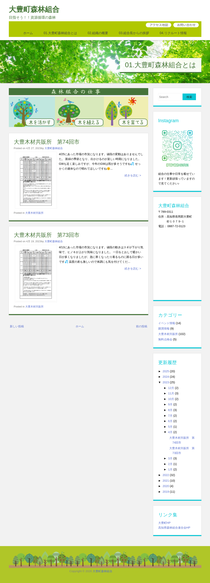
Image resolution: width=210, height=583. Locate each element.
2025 (166, 371)
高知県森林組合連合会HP (174, 527)
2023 (166, 382)
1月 (170, 469)
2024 (166, 376)
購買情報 (163, 328)
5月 (170, 426)
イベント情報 (166, 323)
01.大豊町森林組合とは (60, 33)
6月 (170, 421)
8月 (170, 410)
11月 (171, 393)
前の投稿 (141, 326)
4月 (170, 432)
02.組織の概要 (98, 33)
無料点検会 (165, 339)
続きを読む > (133, 175)
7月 (170, 415)
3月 (170, 458)
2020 (166, 486)
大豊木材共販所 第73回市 (46, 235)
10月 (171, 399)
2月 (170, 464)
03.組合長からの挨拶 (134, 33)
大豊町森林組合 (34, 9)
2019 (166, 491)
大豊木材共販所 (34, 212)
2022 (166, 475)
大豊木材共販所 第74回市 (46, 142)
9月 (170, 404)
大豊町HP (164, 522)
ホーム (28, 33)
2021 (166, 480)
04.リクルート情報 (173, 33)
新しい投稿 (17, 326)
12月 (171, 388)
